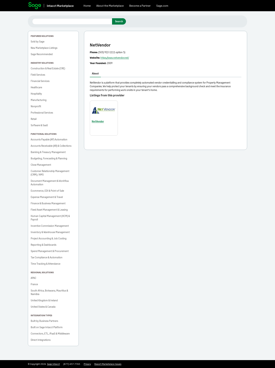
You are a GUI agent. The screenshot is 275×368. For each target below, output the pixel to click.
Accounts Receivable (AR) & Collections (51, 145)
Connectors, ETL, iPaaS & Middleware (50, 333)
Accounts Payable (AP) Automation (49, 139)
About (95, 73)
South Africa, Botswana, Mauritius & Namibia (49, 292)
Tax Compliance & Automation (46, 257)
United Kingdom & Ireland (44, 300)
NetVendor (98, 121)
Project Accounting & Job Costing (48, 238)
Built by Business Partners (44, 320)
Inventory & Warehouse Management (50, 232)
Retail (33, 118)
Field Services (38, 74)
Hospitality (36, 93)
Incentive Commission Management (50, 225)
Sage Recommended (42, 54)
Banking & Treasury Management (48, 152)
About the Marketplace (110, 5)
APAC (33, 277)
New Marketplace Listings (44, 47)
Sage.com (162, 5)
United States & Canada (43, 306)
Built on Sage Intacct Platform (47, 327)
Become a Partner (140, 5)
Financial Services (40, 80)
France (34, 284)
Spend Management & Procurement (50, 251)
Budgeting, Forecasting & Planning (49, 158)
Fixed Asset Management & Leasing (49, 209)
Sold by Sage (37, 41)
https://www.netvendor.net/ (114, 57)
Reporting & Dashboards (43, 244)
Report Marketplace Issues (107, 364)
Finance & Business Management (48, 203)
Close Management (41, 164)
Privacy (87, 364)
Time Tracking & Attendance (45, 263)
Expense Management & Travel (47, 196)
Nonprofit (36, 106)
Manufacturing (38, 99)
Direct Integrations (41, 339)
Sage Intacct (53, 364)
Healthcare (36, 87)
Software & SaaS (39, 125)
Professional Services (42, 112)
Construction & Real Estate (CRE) (48, 68)
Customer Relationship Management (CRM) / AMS (50, 173)
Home (87, 5)
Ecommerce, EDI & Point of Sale (47, 190)
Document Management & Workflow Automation (50, 182)
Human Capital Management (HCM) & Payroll (50, 217)
